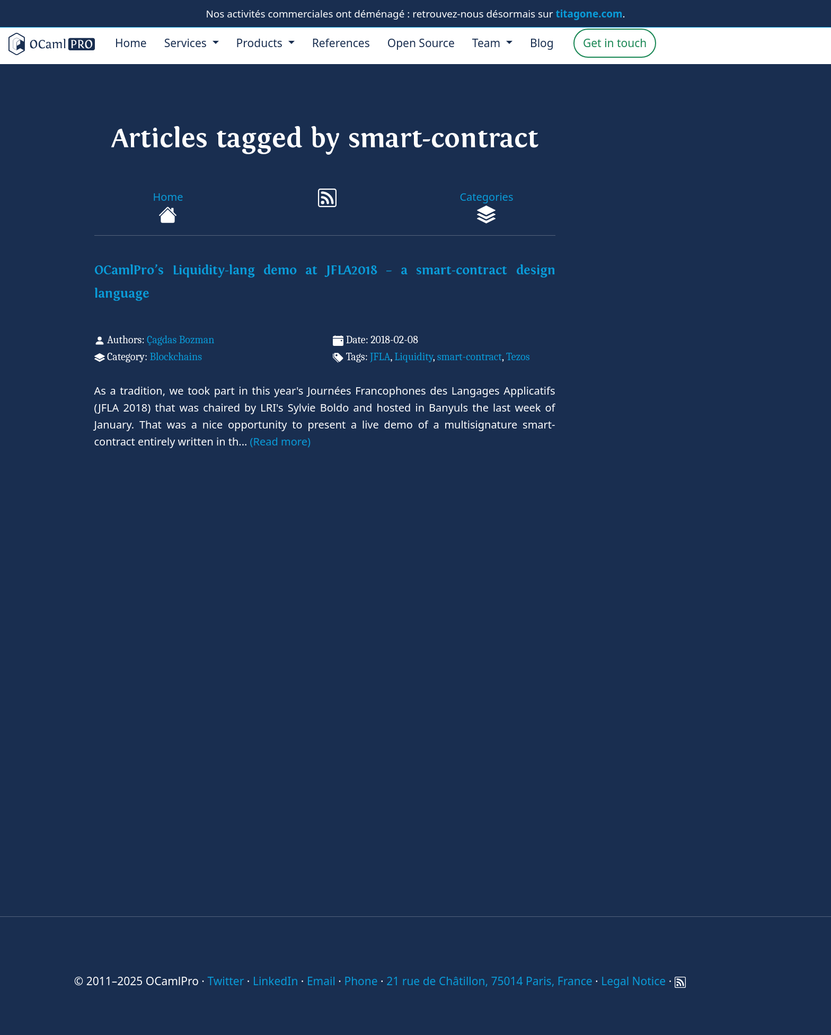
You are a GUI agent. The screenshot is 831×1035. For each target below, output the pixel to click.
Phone (360, 981)
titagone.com (589, 14)
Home (131, 42)
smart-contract (469, 357)
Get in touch (615, 42)
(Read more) (280, 441)
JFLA (380, 357)
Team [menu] (487, 42)
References (341, 42)
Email (321, 981)
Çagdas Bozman (180, 340)
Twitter (225, 981)
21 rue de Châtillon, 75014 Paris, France (489, 981)
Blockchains (175, 357)
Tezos (518, 357)
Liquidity (413, 357)
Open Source (421, 42)
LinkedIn (275, 981)
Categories (486, 207)
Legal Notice (633, 981)
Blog (542, 42)
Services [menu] (187, 42)
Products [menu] (261, 42)
